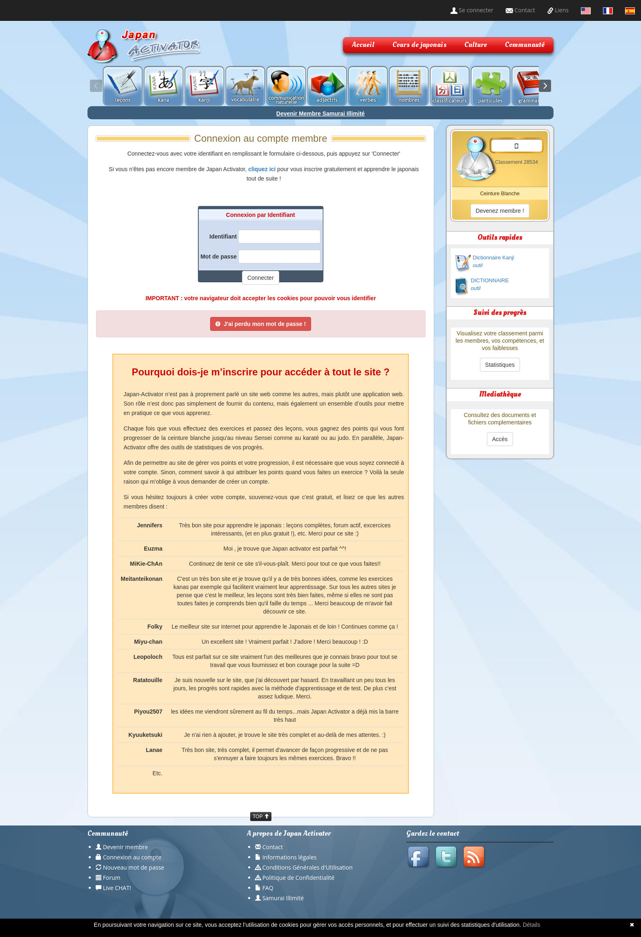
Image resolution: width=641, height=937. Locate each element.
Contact (520, 10)
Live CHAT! (117, 888)
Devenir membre (125, 847)
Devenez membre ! (500, 210)
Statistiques (500, 364)
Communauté (525, 45)
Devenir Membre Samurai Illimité (320, 113)
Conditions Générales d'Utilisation (307, 867)
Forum (112, 877)
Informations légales (289, 857)
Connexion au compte (132, 857)
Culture (475, 45)
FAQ (267, 888)
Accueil (363, 45)
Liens (558, 10)
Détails (531, 924)
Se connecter (471, 10)
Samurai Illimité (283, 898)
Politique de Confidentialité (298, 877)
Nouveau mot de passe (133, 867)
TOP (261, 816)
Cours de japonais (419, 45)
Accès (500, 439)
